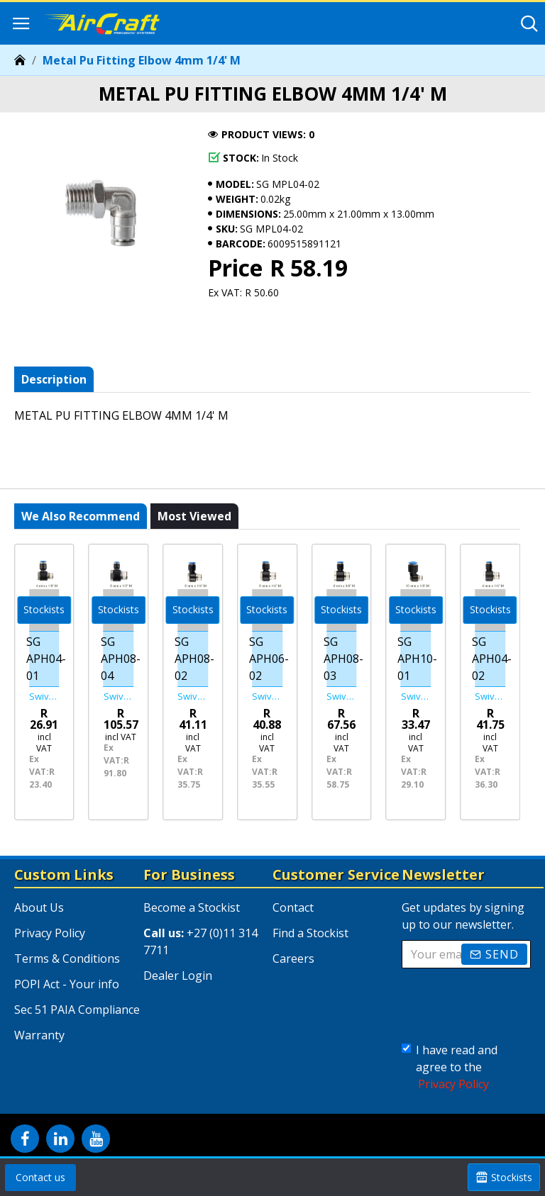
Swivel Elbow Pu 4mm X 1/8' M (44, 697)
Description (54, 379)
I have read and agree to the (449, 1067)
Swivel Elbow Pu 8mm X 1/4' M (192, 697)
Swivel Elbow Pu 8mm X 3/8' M (341, 697)
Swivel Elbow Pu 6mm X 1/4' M (267, 697)
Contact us (40, 1177)
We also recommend (80, 522)
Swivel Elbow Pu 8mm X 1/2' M (119, 697)
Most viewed (194, 522)
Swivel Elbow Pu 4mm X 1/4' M (490, 697)
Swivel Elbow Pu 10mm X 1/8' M (416, 697)
